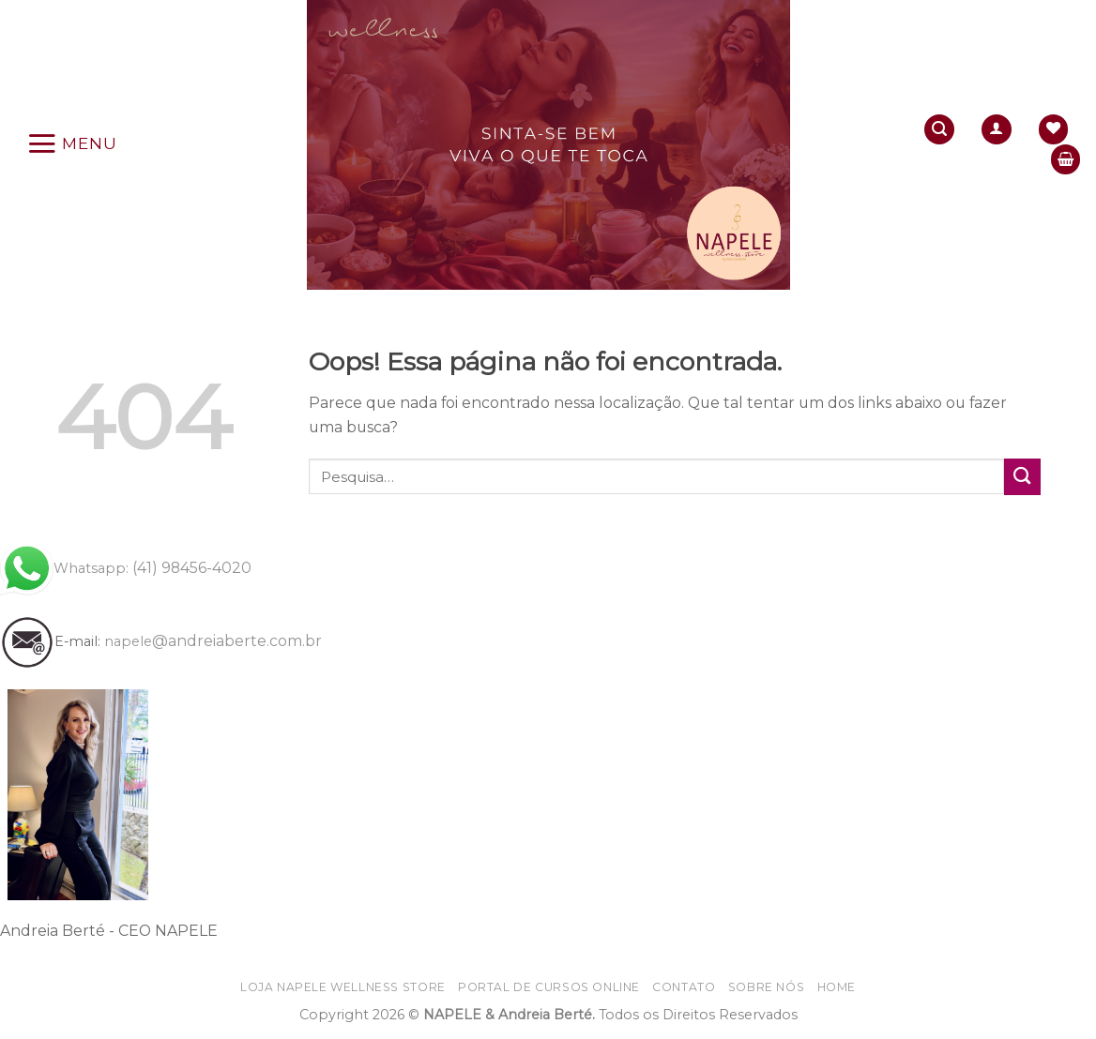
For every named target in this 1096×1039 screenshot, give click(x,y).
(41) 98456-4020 (125, 568)
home (836, 987)
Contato (683, 987)
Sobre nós (766, 987)
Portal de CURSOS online (549, 987)
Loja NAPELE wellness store (343, 987)
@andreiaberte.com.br (213, 641)
